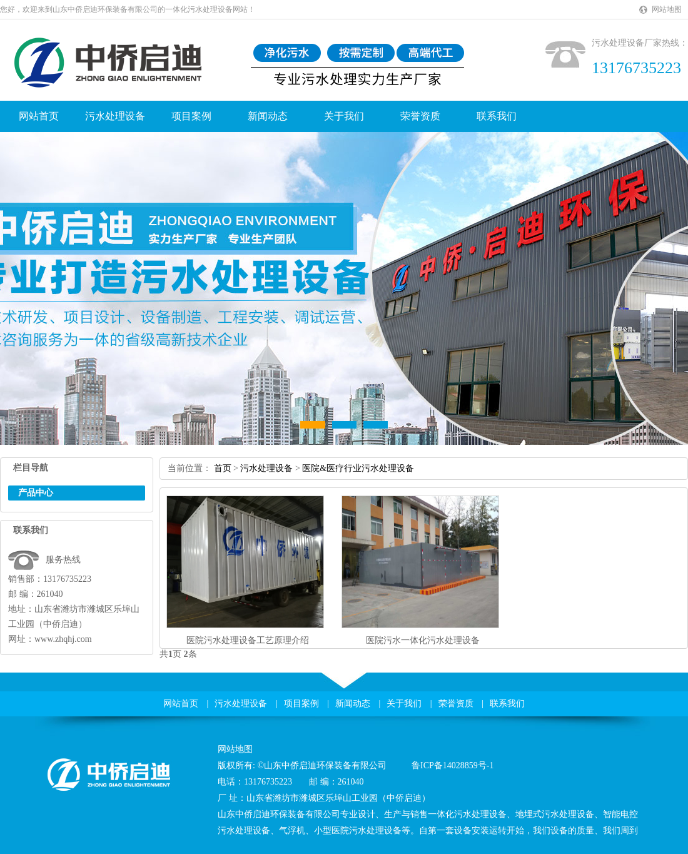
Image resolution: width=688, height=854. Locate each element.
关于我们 (344, 116)
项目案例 (191, 116)
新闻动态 (268, 116)
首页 (222, 468)
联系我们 (497, 116)
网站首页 (39, 116)
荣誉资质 (420, 116)
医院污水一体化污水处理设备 (423, 640)
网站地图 (667, 9)
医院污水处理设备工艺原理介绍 (247, 640)
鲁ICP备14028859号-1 (452, 765)
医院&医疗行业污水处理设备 (358, 468)
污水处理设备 (115, 116)
